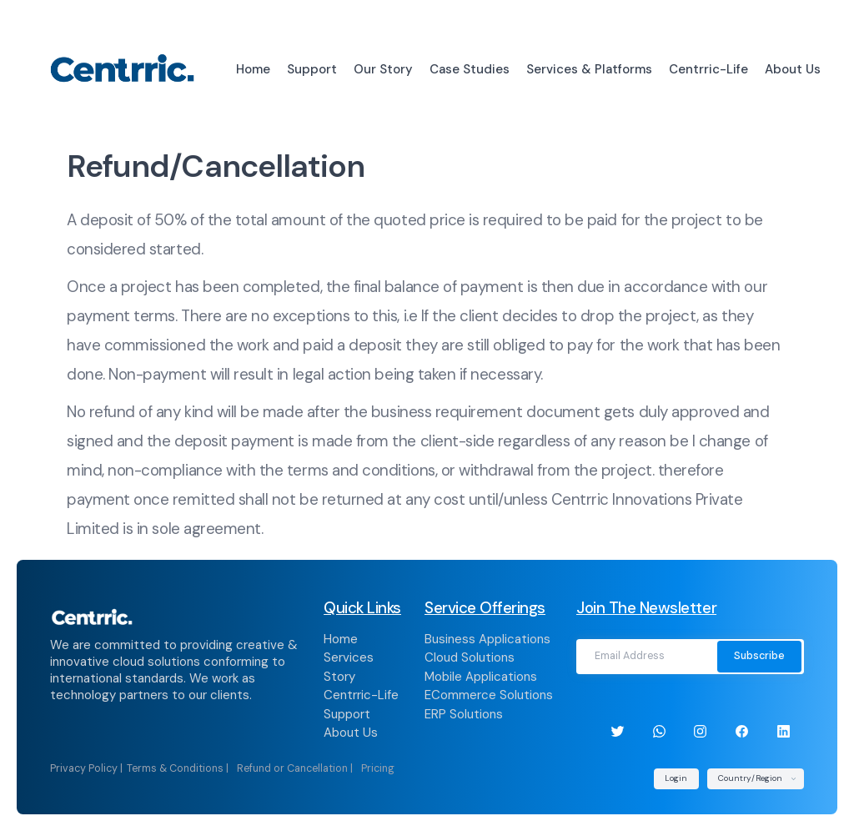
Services (349, 657)
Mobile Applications (480, 676)
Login (676, 778)
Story (339, 676)
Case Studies (470, 69)
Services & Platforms (589, 69)
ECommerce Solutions (488, 695)
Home (253, 69)
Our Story (383, 69)
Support (312, 69)
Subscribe (759, 655)
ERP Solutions (463, 714)
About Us (793, 69)
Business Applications (487, 639)
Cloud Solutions (469, 657)
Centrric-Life (708, 69)
